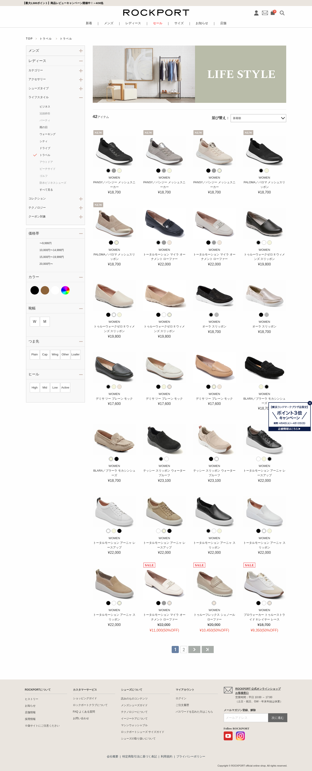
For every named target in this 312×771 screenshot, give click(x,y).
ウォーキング (48, 134)
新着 (89, 23)
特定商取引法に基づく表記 (139, 756)
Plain (34, 354)
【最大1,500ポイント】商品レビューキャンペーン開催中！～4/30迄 (63, 3)
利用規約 (166, 756)
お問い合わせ (81, 718)
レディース (133, 23)
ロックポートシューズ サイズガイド (142, 731)
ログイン (181, 698)
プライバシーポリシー (190, 756)
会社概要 (112, 756)
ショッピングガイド (85, 698)
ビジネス (45, 106)
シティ (44, 141)
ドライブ (45, 148)
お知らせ (202, 23)
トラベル (45, 155)
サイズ (179, 23)
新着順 (237, 118)
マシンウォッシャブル (134, 725)
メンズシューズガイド (134, 705)
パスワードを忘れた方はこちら (194, 711)
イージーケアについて (134, 718)
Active (65, 387)
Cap (45, 354)
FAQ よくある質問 (84, 711)
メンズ (108, 23)
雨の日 (44, 127)
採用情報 (30, 719)
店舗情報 (30, 712)
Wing (55, 354)
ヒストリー (31, 699)
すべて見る (46, 189)
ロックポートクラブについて (90, 705)
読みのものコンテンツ (134, 698)
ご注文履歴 (182, 705)
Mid (44, 387)
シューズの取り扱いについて (138, 738)
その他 (65, 290)
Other (65, 354)
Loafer (75, 354)
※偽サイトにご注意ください (42, 725)
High (35, 387)
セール (157, 23)
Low (55, 387)
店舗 (223, 23)
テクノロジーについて (134, 711)
